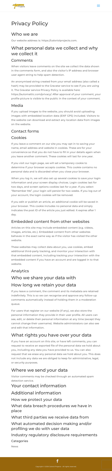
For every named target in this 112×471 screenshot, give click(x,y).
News (14, 446)
